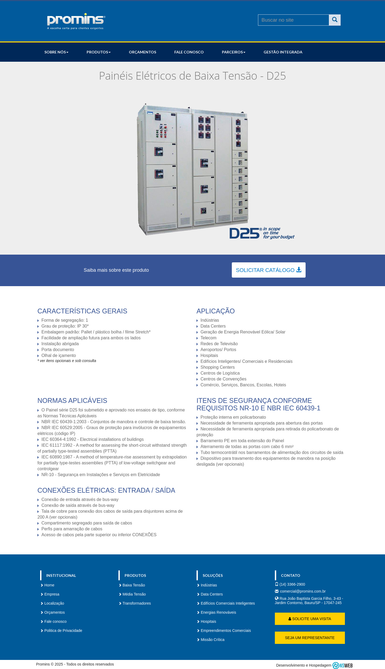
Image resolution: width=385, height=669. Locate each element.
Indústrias (207, 585)
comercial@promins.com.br (303, 591)
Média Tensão (132, 594)
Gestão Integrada (283, 52)
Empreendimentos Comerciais (224, 630)
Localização (52, 603)
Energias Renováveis (216, 612)
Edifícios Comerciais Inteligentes (226, 603)
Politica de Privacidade (61, 630)
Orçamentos (142, 52)
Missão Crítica (211, 639)
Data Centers (210, 594)
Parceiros (233, 52)
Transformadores (134, 603)
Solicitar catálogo (269, 270)
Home (47, 585)
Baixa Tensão (131, 585)
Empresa (49, 594)
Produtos (99, 52)
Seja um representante (310, 638)
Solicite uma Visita (309, 619)
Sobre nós (56, 52)
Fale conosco (189, 52)
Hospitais (206, 621)
